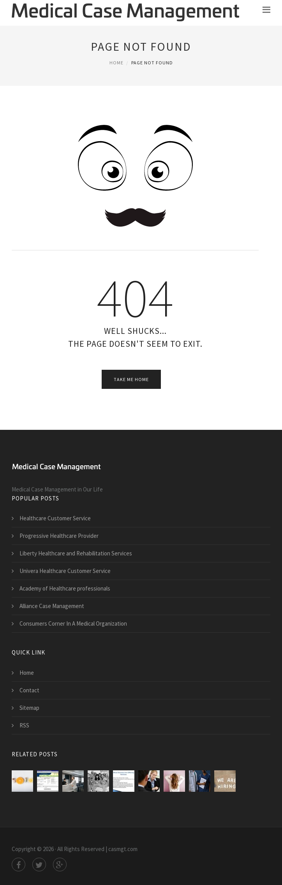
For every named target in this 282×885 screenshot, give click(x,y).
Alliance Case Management (51, 606)
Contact (29, 690)
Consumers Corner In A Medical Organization (73, 623)
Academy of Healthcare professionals (64, 588)
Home (116, 63)
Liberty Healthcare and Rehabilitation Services (75, 553)
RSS (24, 725)
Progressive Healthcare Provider (59, 535)
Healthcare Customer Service (55, 518)
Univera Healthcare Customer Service (65, 571)
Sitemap (29, 707)
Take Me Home (131, 379)
